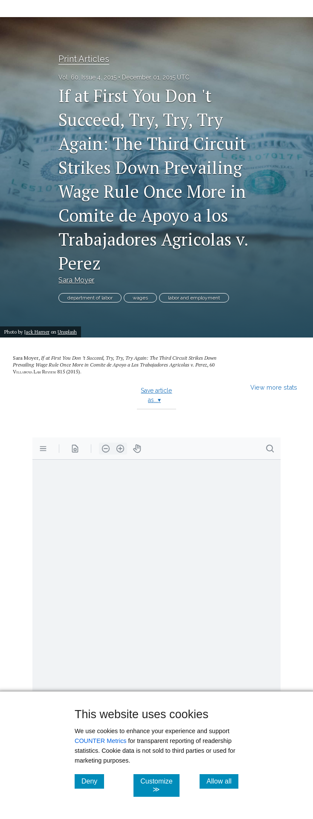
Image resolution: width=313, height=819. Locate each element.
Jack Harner (36, 332)
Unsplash (67, 332)
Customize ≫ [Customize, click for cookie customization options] (160, 785)
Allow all (222, 781)
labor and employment (194, 298)
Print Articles (83, 59)
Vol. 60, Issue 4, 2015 (87, 77)
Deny (92, 781)
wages (140, 298)
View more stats (273, 387)
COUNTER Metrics (101, 740)
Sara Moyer (76, 280)
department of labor (90, 298)
